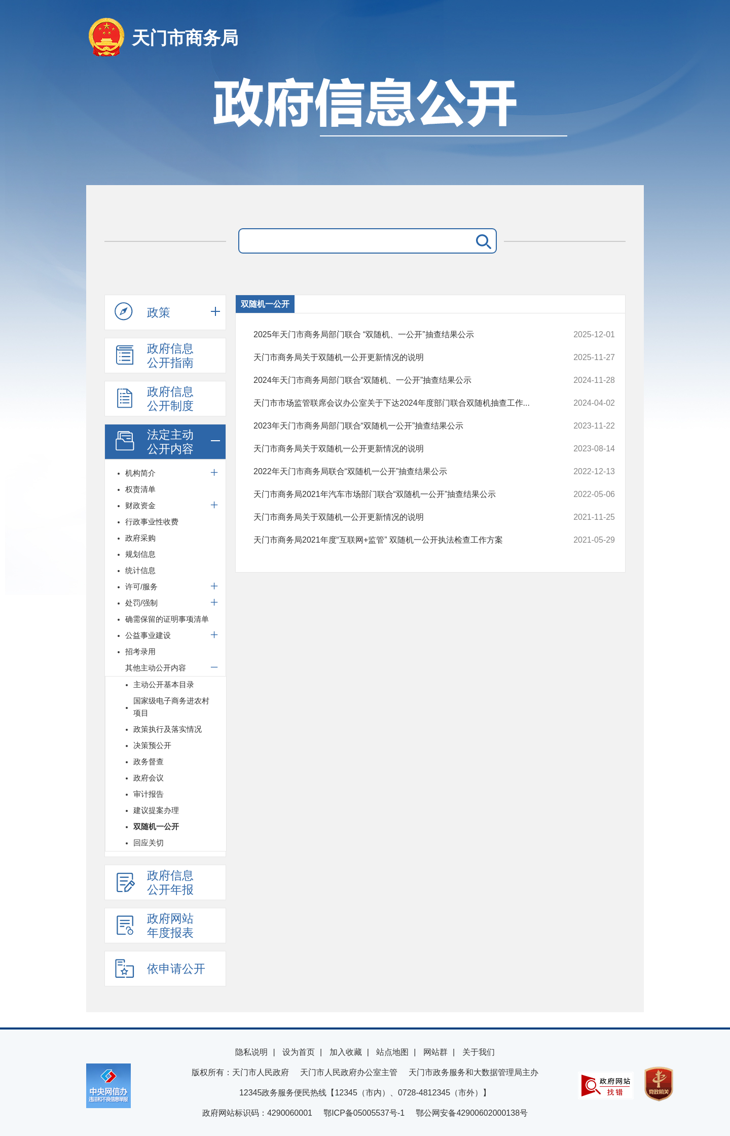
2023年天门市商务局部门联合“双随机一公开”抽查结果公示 (400, 426)
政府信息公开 (365, 125)
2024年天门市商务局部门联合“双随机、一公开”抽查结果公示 (400, 380)
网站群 (435, 1052)
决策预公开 (152, 745)
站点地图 (392, 1052)
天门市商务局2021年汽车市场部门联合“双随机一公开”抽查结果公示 (400, 494)
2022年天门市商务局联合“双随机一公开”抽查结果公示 (400, 472)
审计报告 (148, 794)
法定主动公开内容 (154, 441)
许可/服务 (141, 586)
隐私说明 (251, 1052)
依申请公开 (160, 968)
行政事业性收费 (151, 521)
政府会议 (148, 777)
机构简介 (140, 473)
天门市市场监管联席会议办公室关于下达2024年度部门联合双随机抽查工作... (400, 403)
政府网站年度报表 (154, 925)
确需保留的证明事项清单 (167, 619)
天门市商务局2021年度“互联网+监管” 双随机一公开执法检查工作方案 (400, 540)
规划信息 (140, 554)
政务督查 (148, 761)
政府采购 (140, 538)
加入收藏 (346, 1052)
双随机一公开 (156, 826)
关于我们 (478, 1052)
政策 (142, 312)
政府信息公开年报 (154, 882)
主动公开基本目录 (163, 684)
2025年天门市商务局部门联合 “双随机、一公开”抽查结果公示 (400, 335)
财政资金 (140, 505)
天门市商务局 (185, 38)
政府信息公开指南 (154, 355)
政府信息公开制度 (154, 398)
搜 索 (481, 241)
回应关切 (148, 842)
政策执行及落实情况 (167, 729)
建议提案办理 (156, 810)
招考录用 (140, 651)
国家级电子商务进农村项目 (171, 706)
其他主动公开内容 (155, 667)
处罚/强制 (141, 602)
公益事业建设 (148, 635)
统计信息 (140, 570)
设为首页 (298, 1052)
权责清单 (140, 489)
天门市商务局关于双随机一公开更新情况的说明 (400, 357)
